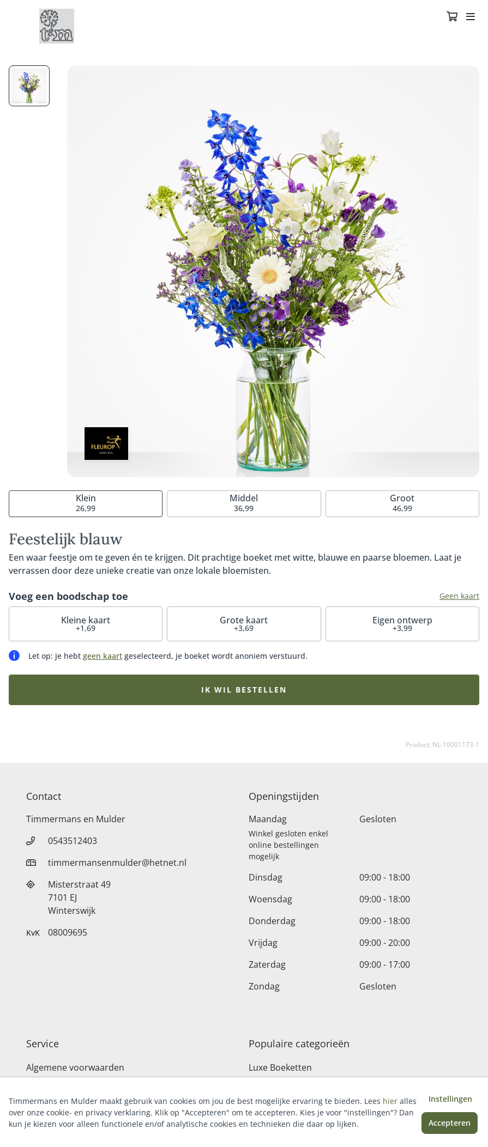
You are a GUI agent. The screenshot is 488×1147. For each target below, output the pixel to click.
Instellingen (450, 1099)
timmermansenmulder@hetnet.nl (117, 863)
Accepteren (450, 1123)
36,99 (244, 502)
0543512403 (72, 841)
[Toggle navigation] (470, 17)
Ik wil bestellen (244, 689)
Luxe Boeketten (280, 1067)
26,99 (86, 502)
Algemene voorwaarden (75, 1067)
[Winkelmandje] (452, 17)
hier (390, 1101)
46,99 (402, 502)
